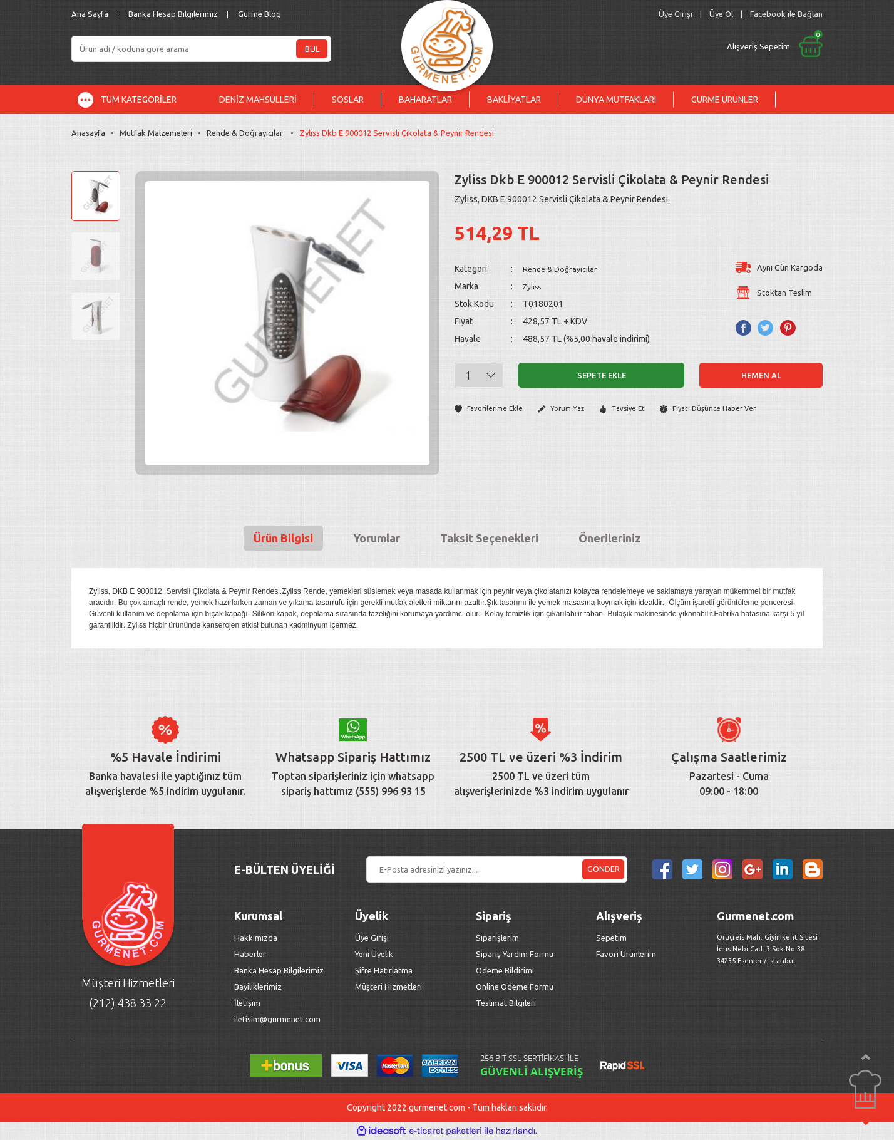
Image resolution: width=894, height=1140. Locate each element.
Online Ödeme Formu (514, 986)
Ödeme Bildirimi (505, 970)
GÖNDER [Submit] (603, 868)
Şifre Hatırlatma (384, 970)
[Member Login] (675, 14)
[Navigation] (136, 99)
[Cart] (670, 46)
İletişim (247, 1002)
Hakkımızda (255, 937)
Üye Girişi (372, 937)
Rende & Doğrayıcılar (564, 269)
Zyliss (534, 286)
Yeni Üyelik (374, 954)
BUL (312, 48)
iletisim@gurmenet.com (277, 1019)
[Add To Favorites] (492, 409)
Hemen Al (761, 375)
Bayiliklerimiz (258, 986)
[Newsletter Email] (496, 869)
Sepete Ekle (601, 375)
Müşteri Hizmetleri (389, 986)
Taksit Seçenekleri (489, 538)
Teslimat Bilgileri (507, 1002)
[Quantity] (479, 375)
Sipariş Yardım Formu (514, 954)
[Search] (201, 49)
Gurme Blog (259, 13)
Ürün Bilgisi (283, 538)
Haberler (250, 954)
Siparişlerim (497, 937)
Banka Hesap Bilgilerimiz (173, 13)
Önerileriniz (609, 538)
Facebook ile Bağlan (786, 13)
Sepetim (611, 937)
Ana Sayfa (89, 13)
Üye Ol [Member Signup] (721, 13)
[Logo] (447, 42)
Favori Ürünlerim (626, 954)
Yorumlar (376, 538)
